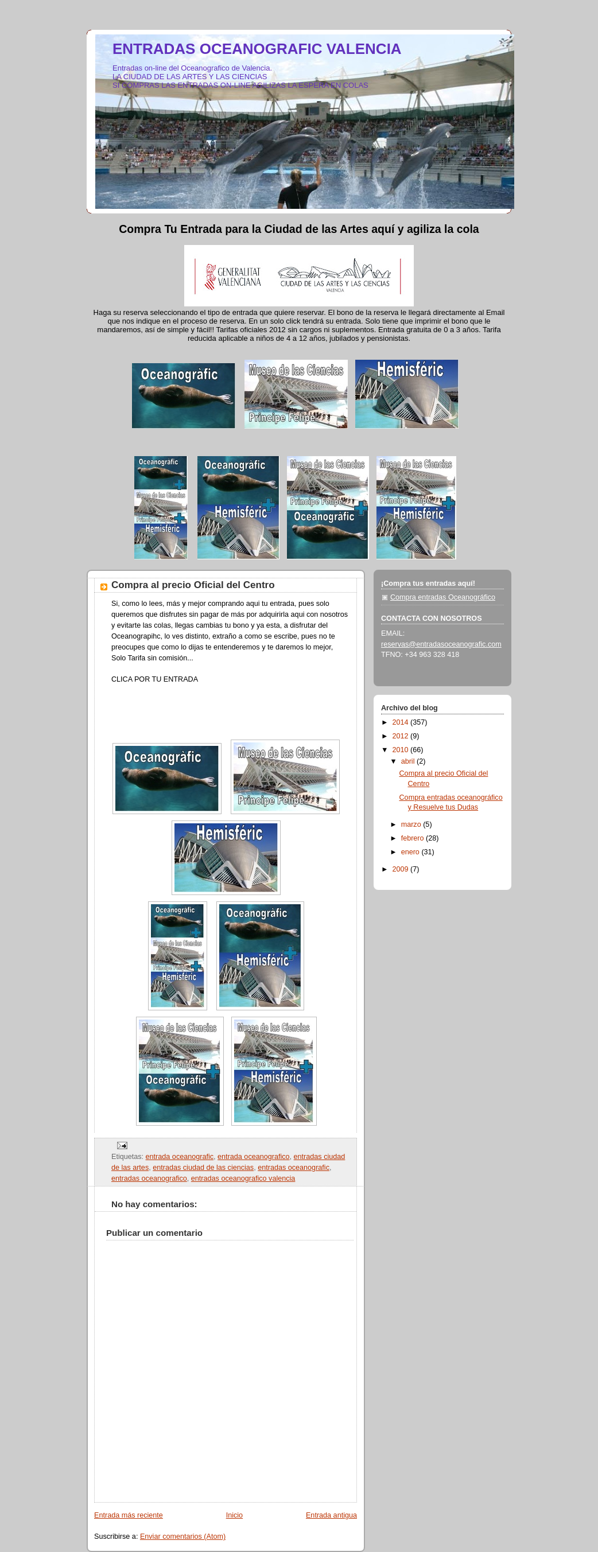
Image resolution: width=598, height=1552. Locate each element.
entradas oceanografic (293, 1168)
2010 (402, 750)
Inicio (234, 1515)
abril (409, 761)
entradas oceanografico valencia (243, 1178)
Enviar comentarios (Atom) (183, 1536)
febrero (413, 838)
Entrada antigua (331, 1515)
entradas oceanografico (149, 1178)
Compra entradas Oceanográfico (442, 597)
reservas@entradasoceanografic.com (441, 644)
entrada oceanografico (253, 1157)
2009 (402, 869)
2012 (402, 736)
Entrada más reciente (128, 1515)
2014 (402, 722)
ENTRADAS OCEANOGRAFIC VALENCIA (257, 48)
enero (411, 852)
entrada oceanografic (179, 1157)
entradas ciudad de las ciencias (203, 1168)
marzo (412, 824)
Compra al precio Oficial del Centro (193, 584)
